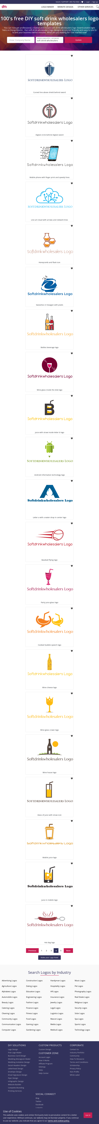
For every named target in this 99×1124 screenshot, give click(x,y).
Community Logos (9, 1018)
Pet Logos (79, 986)
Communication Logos (11, 1024)
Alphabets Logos (9, 991)
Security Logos (81, 1007)
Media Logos (55, 1024)
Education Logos (33, 991)
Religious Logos (81, 1002)
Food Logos (31, 1018)
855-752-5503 (74, 2)
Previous (32, 950)
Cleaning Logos (8, 1013)
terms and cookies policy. (59, 1121)
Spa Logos (79, 1018)
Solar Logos (80, 1013)
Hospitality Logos (57, 986)
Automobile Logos (9, 996)
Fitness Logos (32, 1013)
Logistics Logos (56, 1013)
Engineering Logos (34, 996)
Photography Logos (83, 991)
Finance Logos (32, 1007)
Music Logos (80, 980)
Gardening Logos (33, 1029)
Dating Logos (31, 986)
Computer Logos (9, 1029)
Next (68, 950)
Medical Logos (56, 1029)
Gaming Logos (32, 1024)
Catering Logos (8, 1007)
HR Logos (54, 991)
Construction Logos (34, 980)
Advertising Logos (9, 980)
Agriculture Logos (9, 986)
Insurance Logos (57, 996)
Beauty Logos (7, 1002)
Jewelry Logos (56, 1002)
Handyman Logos (57, 980)
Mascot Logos (56, 1018)
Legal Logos (55, 1007)
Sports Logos (80, 1024)
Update (78, 40)
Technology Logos (82, 1029)
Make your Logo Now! (49, 957)
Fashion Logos (32, 1002)
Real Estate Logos (82, 996)
